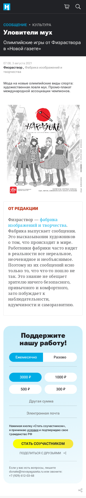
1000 (60, 377)
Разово (60, 357)
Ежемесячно (26, 357)
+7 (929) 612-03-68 (21, 475)
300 (60, 389)
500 (25, 389)
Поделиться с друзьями (43, 453)
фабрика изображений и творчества (37, 222)
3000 (25, 377)
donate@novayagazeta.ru (26, 471)
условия (32, 430)
